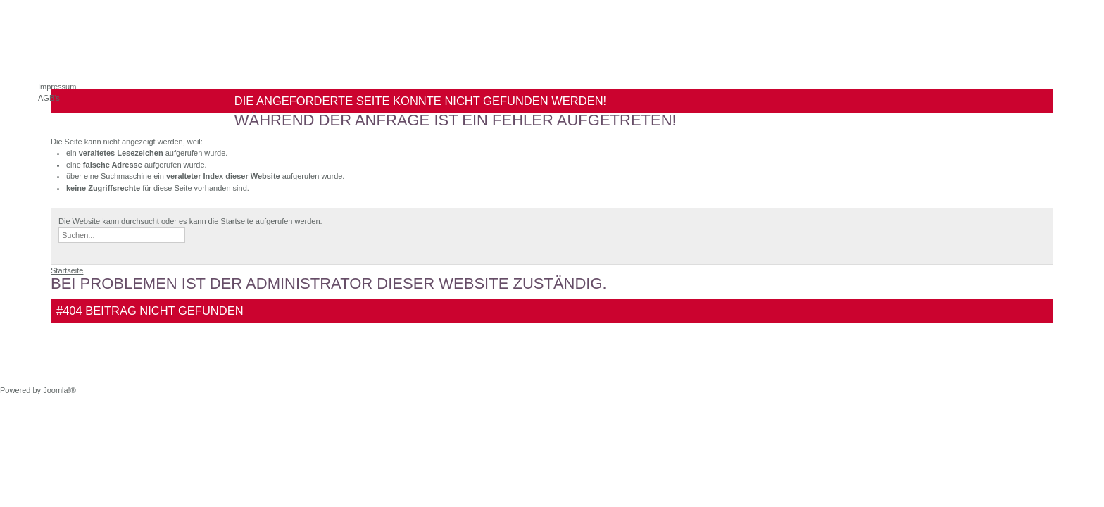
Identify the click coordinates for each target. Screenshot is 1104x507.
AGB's (49, 98)
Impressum (57, 86)
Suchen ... (58, 227)
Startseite (67, 270)
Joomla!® (59, 390)
